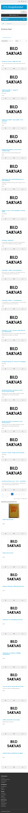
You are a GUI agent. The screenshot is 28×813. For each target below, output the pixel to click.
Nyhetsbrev (3, 806)
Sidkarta (2, 789)
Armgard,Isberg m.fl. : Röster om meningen (14, 361)
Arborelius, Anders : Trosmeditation (12, 300)
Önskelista (3, 804)
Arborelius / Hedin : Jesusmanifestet (12, 270)
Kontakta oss (3, 786)
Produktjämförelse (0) (6, 37)
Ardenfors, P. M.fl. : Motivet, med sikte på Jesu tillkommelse (13, 331)
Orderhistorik (4, 803)
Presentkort (3, 795)
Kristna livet (9, 23)
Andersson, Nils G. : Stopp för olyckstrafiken (10, 90)
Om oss (2, 778)
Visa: (17, 41)
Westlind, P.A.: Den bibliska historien (13, 619)
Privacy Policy (4, 781)
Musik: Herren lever (8, 519)
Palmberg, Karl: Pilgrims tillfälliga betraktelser (12, 653)
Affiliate (2, 796)
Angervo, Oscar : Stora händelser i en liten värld (13, 211)
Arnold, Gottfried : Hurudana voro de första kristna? (12, 422)
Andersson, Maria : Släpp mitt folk (11, 61)
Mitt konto (3, 801)
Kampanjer (3, 797)
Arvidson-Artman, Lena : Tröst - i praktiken (14, 481)
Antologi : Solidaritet (8, 240)
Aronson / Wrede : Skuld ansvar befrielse (13, 452)
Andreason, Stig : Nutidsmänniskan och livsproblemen (12, 180)
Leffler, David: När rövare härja (11, 719)
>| (7, 496)
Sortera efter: (4, 41)
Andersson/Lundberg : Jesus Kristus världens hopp (12, 150)
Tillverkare (3, 793)
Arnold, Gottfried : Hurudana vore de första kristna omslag (12, 390)
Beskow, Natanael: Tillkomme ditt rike (13, 586)
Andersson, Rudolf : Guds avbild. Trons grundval (12, 120)
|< (2, 494)
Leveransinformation (5, 779)
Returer (2, 788)
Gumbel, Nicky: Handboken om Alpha (13, 753)
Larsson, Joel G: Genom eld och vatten (13, 686)
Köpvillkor (3, 782)
